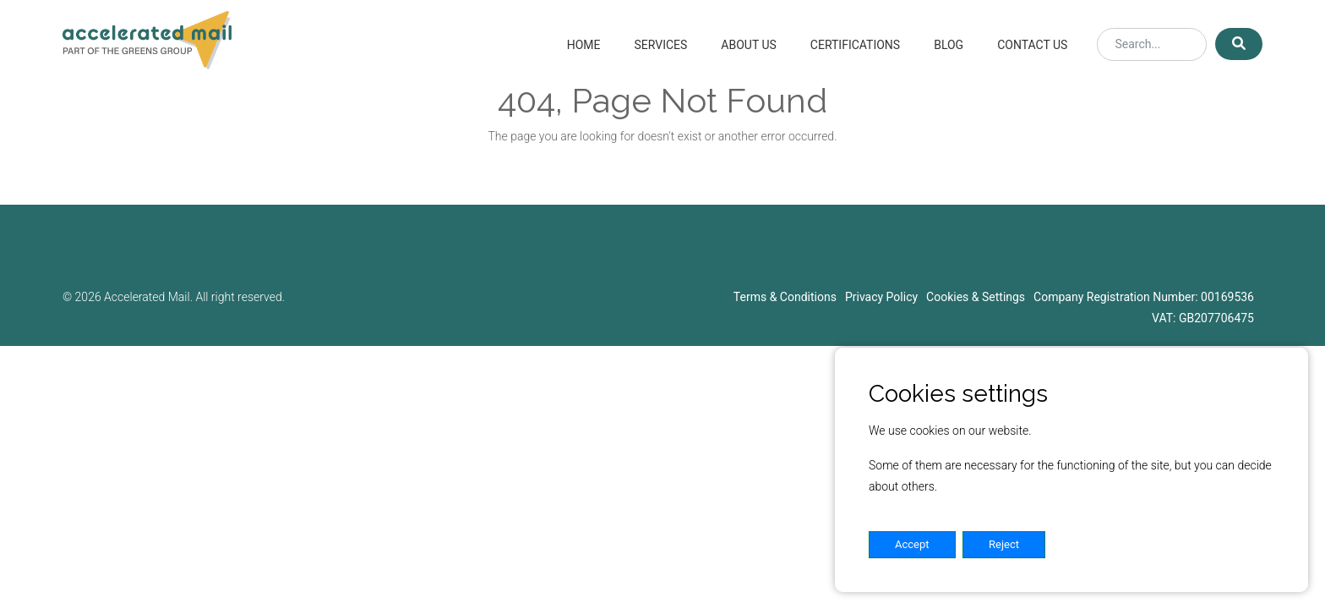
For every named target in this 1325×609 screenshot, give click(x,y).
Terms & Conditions (785, 297)
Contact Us (1032, 45)
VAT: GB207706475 (1203, 318)
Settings (1098, 544)
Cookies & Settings (975, 297)
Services (660, 45)
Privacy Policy (881, 297)
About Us (749, 45)
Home (584, 45)
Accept (912, 544)
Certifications (855, 45)
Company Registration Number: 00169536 (1143, 297)
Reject (1004, 544)
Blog (948, 45)
